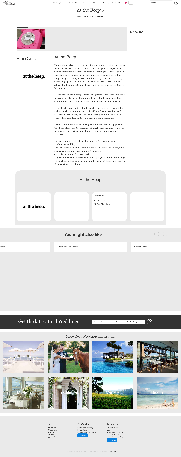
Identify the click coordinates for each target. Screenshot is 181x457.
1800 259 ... (101, 200)
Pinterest (52, 434)
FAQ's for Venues (113, 434)
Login (109, 430)
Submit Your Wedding (85, 428)
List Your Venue (112, 428)
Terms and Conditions (115, 432)
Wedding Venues (75, 3)
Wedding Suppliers (60, 3)
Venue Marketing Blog (115, 437)
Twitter (51, 432)
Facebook (52, 428)
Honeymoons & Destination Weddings (96, 3)
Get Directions (103, 204)
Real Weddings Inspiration (86, 432)
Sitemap (113, 451)
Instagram (52, 430)
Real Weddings (117, 3)
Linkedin (52, 437)
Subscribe (82, 435)
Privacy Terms (82, 430)
